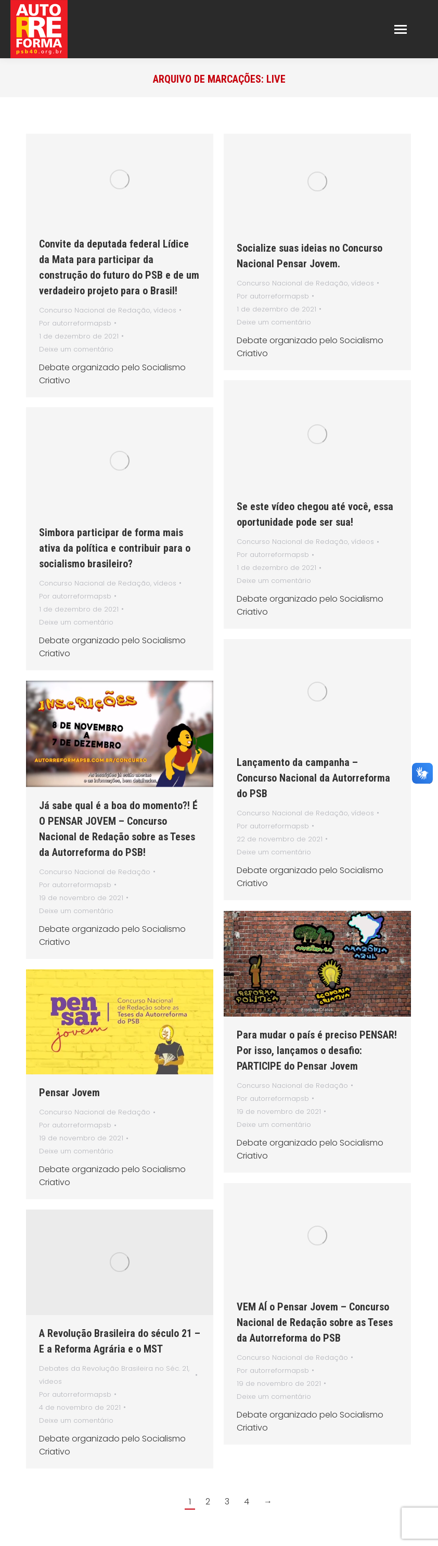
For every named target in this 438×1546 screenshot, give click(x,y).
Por (75, 323)
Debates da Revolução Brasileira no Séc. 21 (113, 1368)
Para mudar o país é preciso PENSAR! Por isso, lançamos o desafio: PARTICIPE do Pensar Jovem (317, 1050)
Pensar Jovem (69, 1092)
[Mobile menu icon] (400, 29)
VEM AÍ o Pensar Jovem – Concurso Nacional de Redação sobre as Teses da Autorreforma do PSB (315, 1322)
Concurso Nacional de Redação (94, 310)
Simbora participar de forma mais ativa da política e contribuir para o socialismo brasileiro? (114, 548)
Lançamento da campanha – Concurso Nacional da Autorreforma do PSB (313, 778)
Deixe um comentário (76, 349)
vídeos (164, 310)
